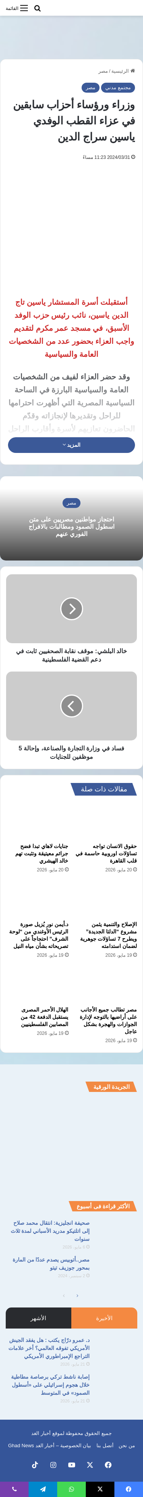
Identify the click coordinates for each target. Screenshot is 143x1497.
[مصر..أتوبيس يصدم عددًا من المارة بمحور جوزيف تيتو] (116, 1270)
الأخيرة (104, 1318)
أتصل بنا (105, 1445)
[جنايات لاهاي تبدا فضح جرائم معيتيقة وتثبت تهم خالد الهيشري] (37, 820)
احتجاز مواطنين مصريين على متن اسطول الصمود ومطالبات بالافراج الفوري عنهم (71, 526)
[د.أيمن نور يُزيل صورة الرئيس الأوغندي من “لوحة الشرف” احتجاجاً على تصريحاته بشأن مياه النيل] (37, 899)
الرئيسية (123, 71)
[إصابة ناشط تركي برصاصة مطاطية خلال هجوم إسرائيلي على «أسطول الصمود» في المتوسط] (116, 1387)
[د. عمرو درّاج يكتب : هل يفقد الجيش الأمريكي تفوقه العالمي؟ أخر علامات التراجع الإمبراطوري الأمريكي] (116, 1350)
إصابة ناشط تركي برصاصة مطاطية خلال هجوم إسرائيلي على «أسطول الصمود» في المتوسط (50, 1385)
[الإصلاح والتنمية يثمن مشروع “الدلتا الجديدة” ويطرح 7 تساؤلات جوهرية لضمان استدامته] (106, 899)
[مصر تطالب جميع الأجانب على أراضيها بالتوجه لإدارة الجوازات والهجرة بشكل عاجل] (106, 984)
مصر (103, 71)
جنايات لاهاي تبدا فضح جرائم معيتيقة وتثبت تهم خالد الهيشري (42, 853)
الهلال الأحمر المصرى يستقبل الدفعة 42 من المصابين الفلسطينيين (44, 1017)
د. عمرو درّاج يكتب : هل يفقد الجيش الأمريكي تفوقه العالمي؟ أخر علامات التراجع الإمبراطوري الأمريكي (49, 1348)
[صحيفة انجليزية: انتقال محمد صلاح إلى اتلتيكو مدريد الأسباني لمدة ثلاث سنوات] (116, 1233)
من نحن (127, 1445)
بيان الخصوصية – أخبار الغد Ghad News (49, 1445)
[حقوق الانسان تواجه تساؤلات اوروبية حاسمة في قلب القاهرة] (106, 820)
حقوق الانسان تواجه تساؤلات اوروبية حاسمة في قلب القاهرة (106, 853)
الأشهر (38, 1318)
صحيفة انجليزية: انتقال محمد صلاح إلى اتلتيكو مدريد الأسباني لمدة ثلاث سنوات (50, 1231)
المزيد (72, 445)
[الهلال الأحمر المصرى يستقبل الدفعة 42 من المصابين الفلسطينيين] (37, 984)
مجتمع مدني (118, 87)
